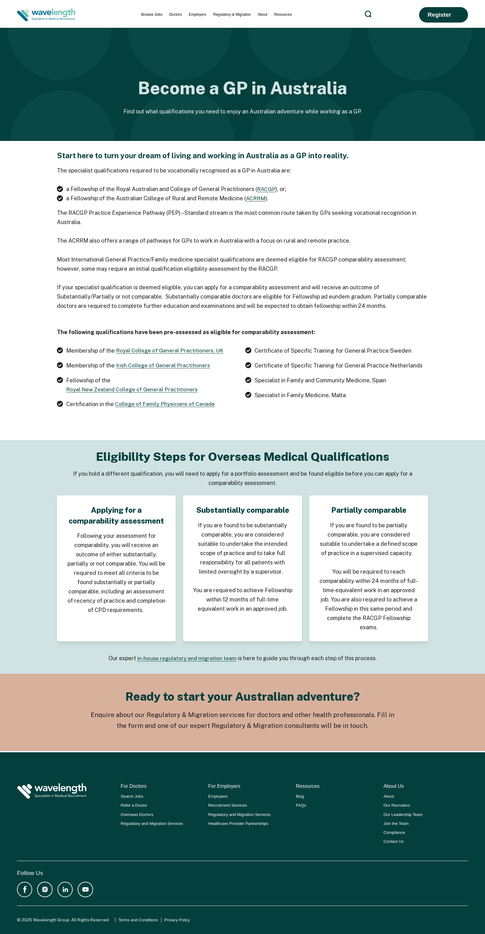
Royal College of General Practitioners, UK (171, 350)
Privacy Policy (177, 920)
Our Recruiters (397, 805)
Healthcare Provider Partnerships (238, 823)
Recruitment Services (227, 805)
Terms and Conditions (138, 920)
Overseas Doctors (137, 814)
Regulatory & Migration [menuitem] (232, 14)
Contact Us (394, 841)
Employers (217, 796)
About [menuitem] (262, 14)
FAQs (301, 805)
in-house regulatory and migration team (187, 658)
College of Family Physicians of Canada (166, 404)
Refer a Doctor (134, 805)
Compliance (394, 832)
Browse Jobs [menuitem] (151, 14)
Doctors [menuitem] (175, 14)
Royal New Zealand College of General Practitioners (134, 389)
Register (439, 14)
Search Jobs (132, 796)
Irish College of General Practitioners (164, 365)
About (389, 796)
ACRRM (256, 198)
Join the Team (396, 823)
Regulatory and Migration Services (152, 823)
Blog (300, 796)
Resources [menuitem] (283, 14)
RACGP (266, 189)
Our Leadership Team (403, 814)
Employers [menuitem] (197, 14)
